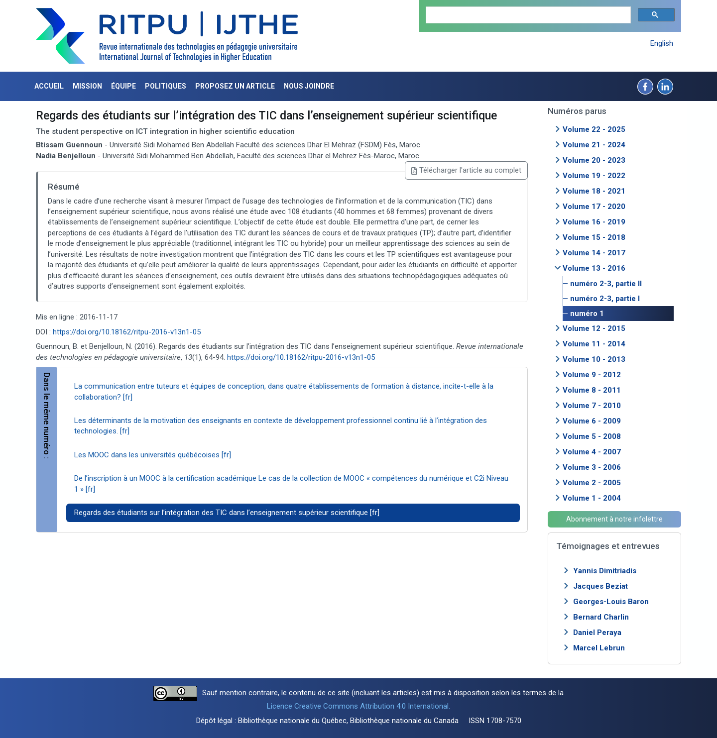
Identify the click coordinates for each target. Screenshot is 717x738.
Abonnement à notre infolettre (614, 519)
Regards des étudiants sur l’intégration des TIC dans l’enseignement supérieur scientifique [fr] (226, 512)
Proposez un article (235, 86)
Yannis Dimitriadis (604, 570)
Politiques (165, 86)
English (661, 43)
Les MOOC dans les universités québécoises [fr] (152, 454)
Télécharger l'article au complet (466, 170)
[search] (527, 15)
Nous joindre (309, 86)
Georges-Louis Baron (611, 601)
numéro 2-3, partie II (606, 283)
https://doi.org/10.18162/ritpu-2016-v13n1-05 (127, 331)
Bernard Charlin (601, 617)
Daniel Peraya (597, 632)
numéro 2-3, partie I (605, 298)
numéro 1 (587, 313)
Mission (87, 86)
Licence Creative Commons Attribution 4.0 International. (358, 706)
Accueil (49, 86)
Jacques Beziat (600, 586)
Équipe (123, 86)
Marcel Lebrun (599, 647)
